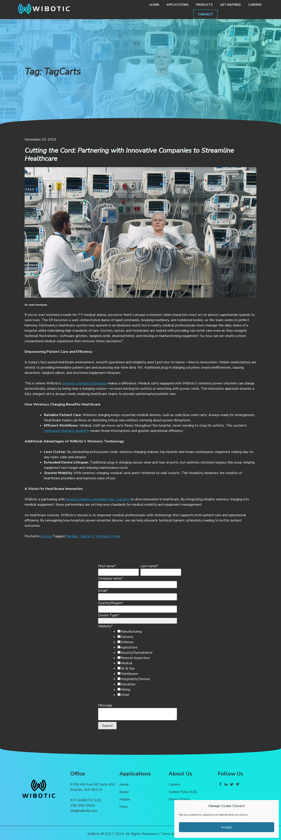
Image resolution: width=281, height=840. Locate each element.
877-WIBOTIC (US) (85, 800)
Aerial (124, 784)
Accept (226, 827)
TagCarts (86, 536)
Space (124, 791)
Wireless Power (108, 536)
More (123, 806)
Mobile (124, 799)
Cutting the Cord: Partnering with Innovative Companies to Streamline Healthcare (129, 154)
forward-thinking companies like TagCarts (98, 499)
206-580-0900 (82, 805)
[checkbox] (145, 663)
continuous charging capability (66, 430)
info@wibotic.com (83, 810)
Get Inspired (230, 5)
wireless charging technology (84, 383)
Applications (177, 5)
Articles (46, 536)
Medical (72, 536)
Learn (154, 5)
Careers (255, 5)
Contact (205, 14)
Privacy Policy (179, 799)
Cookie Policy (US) (183, 791)
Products (204, 5)
